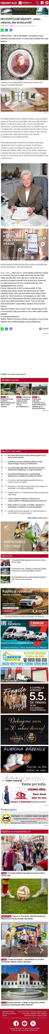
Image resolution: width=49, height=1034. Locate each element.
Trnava (4, 873)
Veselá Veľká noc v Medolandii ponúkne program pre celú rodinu (28, 493)
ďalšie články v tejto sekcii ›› (37, 518)
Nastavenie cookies (30, 1015)
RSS (39, 1013)
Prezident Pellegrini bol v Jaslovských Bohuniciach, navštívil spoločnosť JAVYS (25, 475)
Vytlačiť (43, 328)
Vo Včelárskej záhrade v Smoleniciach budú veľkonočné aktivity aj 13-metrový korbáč (39, 402)
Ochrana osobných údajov (38, 1012)
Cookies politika (42, 1015)
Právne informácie (23, 1012)
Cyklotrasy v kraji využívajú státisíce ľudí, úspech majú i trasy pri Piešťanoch (23, 402)
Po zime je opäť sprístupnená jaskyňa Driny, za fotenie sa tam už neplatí (25, 481)
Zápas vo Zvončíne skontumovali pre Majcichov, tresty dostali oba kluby (23, 917)
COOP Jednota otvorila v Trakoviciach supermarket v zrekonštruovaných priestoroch (27, 500)
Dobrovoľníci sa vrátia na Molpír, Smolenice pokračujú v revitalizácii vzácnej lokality (26, 506)
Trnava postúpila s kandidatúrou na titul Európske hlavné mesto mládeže (22, 960)
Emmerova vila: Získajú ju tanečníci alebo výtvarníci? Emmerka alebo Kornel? (29, 569)
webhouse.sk (33, 1030)
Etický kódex (26, 1013)
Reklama (33, 1013)
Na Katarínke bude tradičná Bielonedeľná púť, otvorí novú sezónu (8, 402)
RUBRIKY (25, 2)
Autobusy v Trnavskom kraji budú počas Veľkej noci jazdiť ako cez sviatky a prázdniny (28, 487)
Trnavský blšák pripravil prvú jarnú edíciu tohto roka (28, 561)
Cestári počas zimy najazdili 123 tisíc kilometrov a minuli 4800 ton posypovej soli (27, 512)
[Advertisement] (23, 353)
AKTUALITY (5, 26)
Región (12, 26)
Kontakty (43, 1013)
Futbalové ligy (6, 916)
